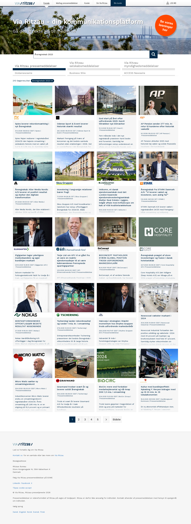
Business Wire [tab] (78, 73)
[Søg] (91, 54)
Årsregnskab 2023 (42, 80)
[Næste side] (106, 419)
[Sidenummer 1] (72, 419)
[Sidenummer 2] (78, 419)
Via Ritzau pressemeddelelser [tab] (36, 66)
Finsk (42, 512)
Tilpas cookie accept (22, 488)
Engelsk (22, 512)
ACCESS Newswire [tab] (134, 73)
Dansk (15, 512)
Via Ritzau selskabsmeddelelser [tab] (84, 64)
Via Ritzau (59, 455)
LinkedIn (16, 483)
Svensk (36, 512)
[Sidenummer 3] (85, 419)
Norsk (29, 512)
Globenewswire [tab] (23, 73)
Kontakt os (18, 455)
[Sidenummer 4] (91, 419)
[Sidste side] (117, 419)
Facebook (25, 483)
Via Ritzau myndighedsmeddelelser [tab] (141, 64)
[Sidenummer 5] (98, 419)
